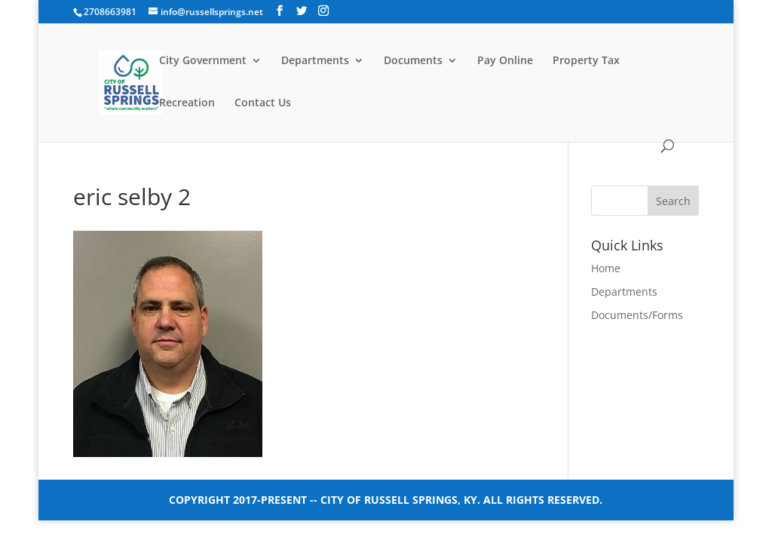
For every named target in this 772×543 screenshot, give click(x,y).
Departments (315, 61)
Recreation (187, 103)
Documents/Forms (637, 315)
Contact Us (262, 103)
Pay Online (505, 61)
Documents (413, 61)
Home (605, 268)
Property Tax (586, 61)
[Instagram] (323, 11)
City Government (203, 61)
